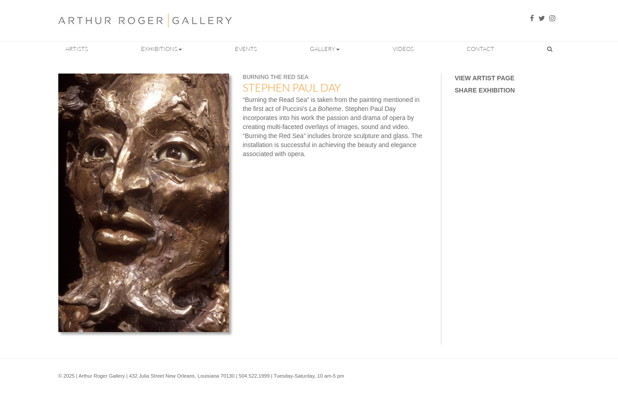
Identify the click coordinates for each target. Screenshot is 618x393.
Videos (403, 48)
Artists (77, 48)
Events (246, 48)
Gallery (325, 48)
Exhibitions (161, 48)
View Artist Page (485, 78)
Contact (480, 48)
